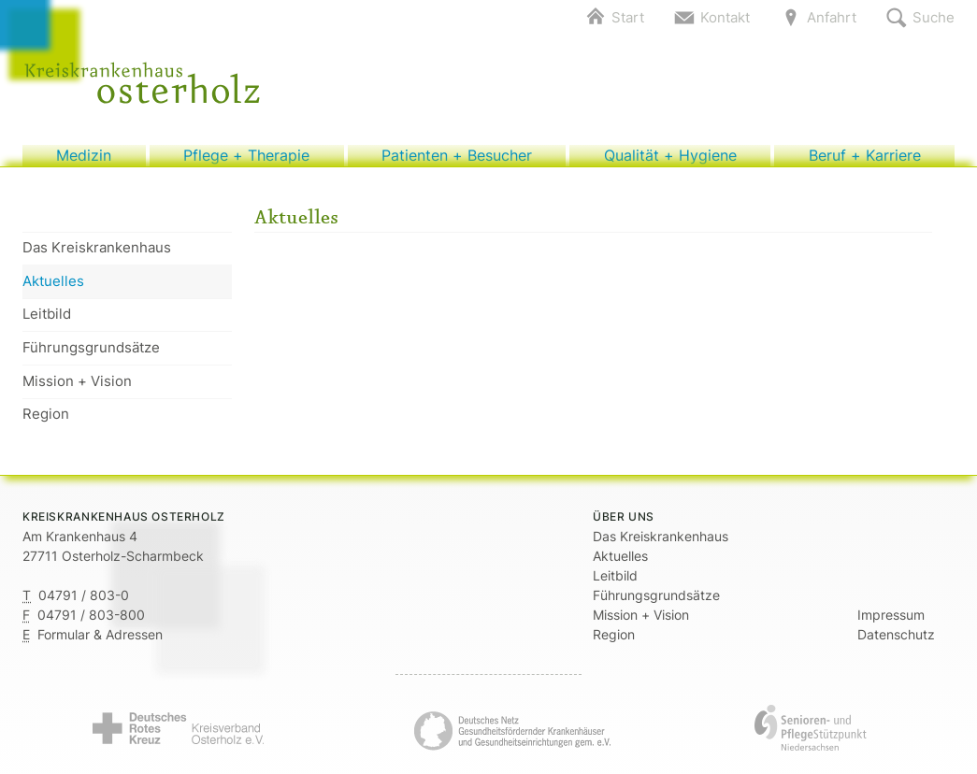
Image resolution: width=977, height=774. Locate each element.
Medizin (84, 160)
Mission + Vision (77, 390)
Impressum (891, 625)
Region (45, 424)
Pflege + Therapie (247, 160)
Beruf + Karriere (864, 160)
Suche (933, 17)
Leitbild (46, 324)
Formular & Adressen (100, 644)
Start (627, 17)
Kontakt (725, 17)
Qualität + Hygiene (670, 160)
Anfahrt (831, 17)
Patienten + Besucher (456, 160)
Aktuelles (53, 290)
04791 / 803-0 (83, 605)
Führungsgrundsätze (91, 357)
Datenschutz (896, 644)
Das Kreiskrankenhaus (96, 257)
